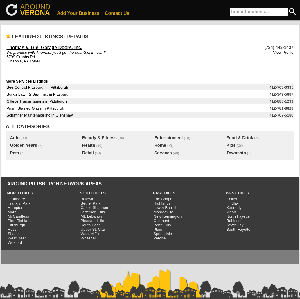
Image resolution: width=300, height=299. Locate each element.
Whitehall (88, 238)
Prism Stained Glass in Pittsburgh (35, 108)
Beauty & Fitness (99, 137)
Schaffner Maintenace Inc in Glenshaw (40, 115)
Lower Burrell (164, 207)
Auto (15, 137)
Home (160, 145)
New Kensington (167, 216)
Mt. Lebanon (91, 216)
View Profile (283, 52)
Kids (231, 145)
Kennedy (234, 207)
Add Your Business (78, 13)
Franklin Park (19, 203)
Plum (157, 229)
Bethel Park (90, 203)
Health (88, 145)
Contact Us (117, 13)
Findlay (232, 203)
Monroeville (163, 212)
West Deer (17, 238)
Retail (88, 153)
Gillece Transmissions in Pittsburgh (37, 101)
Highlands (161, 203)
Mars (12, 212)
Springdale (162, 234)
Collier (231, 199)
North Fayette (238, 216)
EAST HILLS (164, 193)
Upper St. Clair (93, 229)
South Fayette (238, 229)
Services (163, 153)
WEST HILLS (237, 193)
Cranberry (16, 199)
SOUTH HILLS (93, 193)
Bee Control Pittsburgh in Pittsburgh (37, 87)
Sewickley (234, 225)
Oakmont (161, 221)
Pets (14, 153)
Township (236, 153)
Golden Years (23, 145)
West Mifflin (90, 234)
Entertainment (168, 137)
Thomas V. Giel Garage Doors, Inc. (44, 47)
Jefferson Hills (92, 212)
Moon (231, 212)
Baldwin (87, 199)
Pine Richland (20, 221)
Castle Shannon (94, 207)
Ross (12, 229)
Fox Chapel (163, 199)
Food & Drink (240, 137)
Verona (159, 238)
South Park (90, 225)
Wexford (15, 242)
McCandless (18, 216)
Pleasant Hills (92, 221)
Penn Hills (162, 225)
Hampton (16, 207)
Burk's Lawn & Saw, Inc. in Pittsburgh (39, 94)
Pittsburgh (16, 225)
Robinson (234, 221)
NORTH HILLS (20, 193)
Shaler (13, 234)
